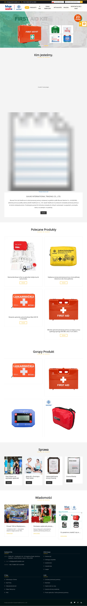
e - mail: (6, 561)
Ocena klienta (71, 476)
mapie (47, 569)
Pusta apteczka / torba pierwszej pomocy (56, 592)
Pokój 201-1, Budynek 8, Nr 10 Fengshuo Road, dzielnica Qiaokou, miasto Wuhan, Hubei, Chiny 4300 (24, 557)
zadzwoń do (8, 552)
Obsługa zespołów (50, 559)
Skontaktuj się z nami (76, 7)
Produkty (33, 7)
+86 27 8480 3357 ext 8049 (29, 2)
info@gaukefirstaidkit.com (13, 2)
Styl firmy (8, 583)
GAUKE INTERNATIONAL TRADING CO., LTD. (43, 196)
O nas (39, 7)
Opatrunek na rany (50, 586)
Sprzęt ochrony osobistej (52, 589)
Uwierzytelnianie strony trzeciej (52, 477)
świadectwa (48, 566)
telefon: (6, 564)
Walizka (66, 7)
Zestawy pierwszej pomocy (52, 579)
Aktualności (58, 7)
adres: (6, 556)
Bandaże (47, 583)
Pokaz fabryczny (47, 7)
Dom (27, 7)
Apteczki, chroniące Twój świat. (33, 477)
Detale (43, 213)
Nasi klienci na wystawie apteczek (12, 477)
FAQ (7, 592)
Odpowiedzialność (11, 586)
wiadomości (48, 563)
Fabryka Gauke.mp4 (43, 191)
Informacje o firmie (11, 579)
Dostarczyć (48, 556)
